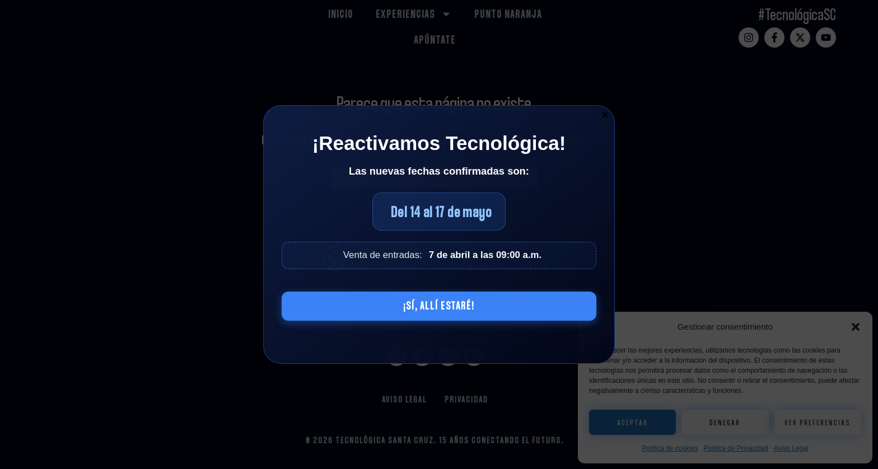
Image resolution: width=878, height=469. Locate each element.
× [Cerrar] (605, 114)
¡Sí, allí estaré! (439, 306)
